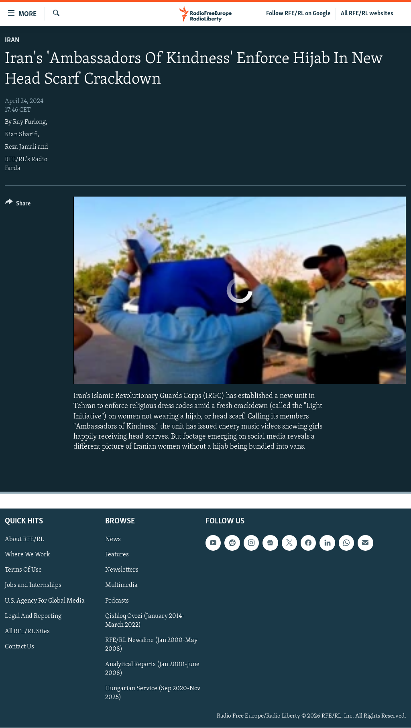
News (113, 540)
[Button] (18, 205)
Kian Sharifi (21, 134)
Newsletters (121, 570)
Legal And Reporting (33, 616)
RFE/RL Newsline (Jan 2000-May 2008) (151, 644)
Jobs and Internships (33, 585)
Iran (12, 40)
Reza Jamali (21, 147)
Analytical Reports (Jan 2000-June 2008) (152, 669)
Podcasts (117, 601)
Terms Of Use (23, 570)
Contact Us (19, 647)
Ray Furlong (29, 122)
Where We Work (27, 555)
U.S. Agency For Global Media (45, 601)
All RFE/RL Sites (27, 631)
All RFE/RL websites (367, 13)
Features (117, 555)
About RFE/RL (24, 540)
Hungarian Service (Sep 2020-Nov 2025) (152, 693)
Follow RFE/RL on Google (298, 13)
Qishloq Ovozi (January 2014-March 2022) (144, 620)
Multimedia (121, 585)
